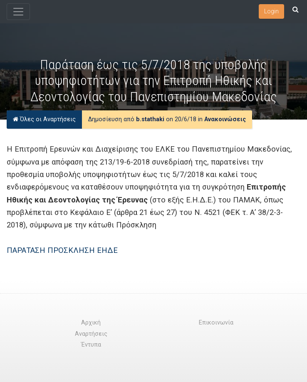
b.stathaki (150, 119)
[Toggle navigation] (18, 11)
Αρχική (91, 322)
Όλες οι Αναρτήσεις (44, 119)
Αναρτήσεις (91, 333)
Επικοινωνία (216, 322)
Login (271, 11)
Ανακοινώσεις (225, 119)
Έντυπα (91, 344)
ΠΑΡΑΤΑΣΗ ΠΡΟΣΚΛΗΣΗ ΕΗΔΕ (62, 250)
